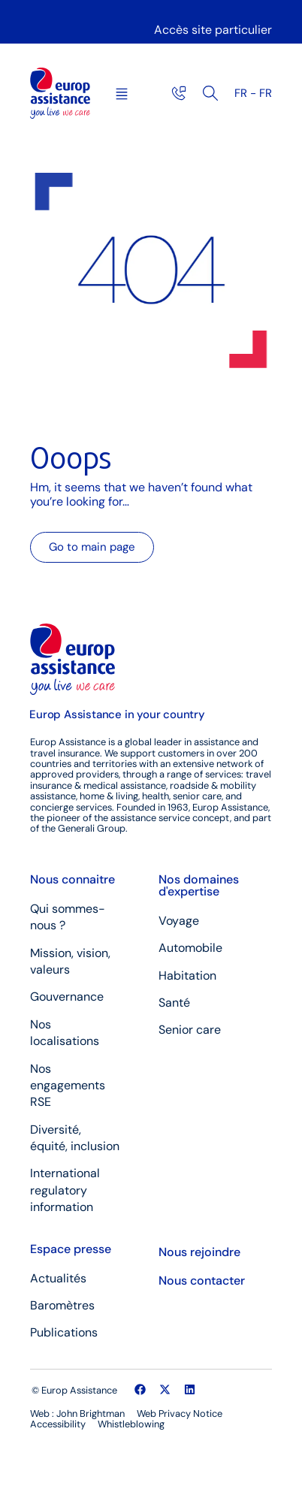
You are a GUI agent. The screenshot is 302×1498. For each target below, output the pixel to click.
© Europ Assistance (74, 1390)
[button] (122, 95)
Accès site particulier (213, 30)
